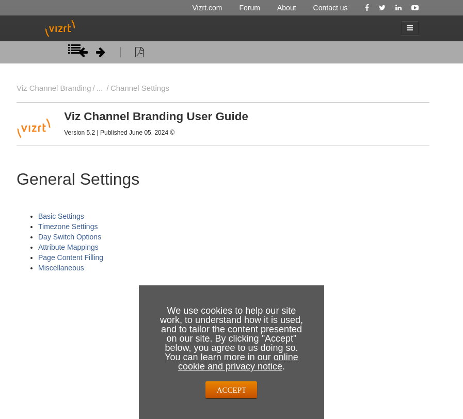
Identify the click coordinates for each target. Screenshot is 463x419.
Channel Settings (139, 88)
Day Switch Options (69, 237)
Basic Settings (61, 216)
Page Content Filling (70, 257)
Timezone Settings (68, 226)
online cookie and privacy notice (238, 362)
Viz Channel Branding (54, 88)
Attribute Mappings (68, 247)
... (100, 88)
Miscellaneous (61, 268)
